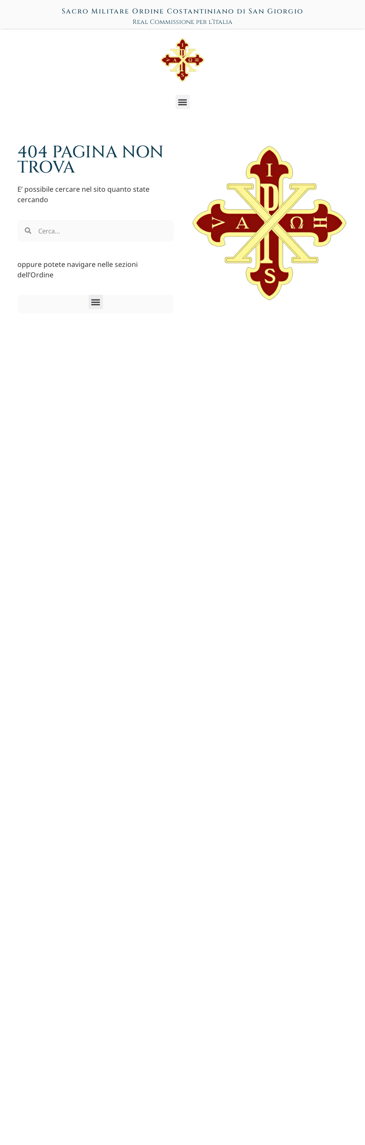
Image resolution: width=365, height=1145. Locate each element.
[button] (183, 102)
